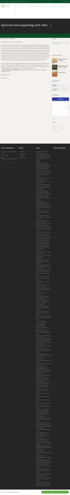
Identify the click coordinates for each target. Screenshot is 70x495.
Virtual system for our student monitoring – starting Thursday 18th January (43, 470)
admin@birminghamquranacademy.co (11, 69)
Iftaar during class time (41, 299)
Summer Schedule (40, 450)
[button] (55, 492)
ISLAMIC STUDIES (40, 304)
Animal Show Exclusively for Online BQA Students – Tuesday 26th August (43, 175)
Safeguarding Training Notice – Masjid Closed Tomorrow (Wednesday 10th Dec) (42, 415)
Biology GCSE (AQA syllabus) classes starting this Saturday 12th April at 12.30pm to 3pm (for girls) (43, 193)
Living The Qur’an (61, 72)
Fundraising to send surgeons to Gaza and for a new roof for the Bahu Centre (43, 262)
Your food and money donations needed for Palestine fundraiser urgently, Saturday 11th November (43, 484)
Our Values (38, 362)
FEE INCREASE (39, 258)
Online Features (39, 358)
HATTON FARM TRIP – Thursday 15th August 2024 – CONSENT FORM (43, 278)
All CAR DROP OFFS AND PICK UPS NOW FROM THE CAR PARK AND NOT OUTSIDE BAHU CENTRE (43, 166)
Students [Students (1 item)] (62, 128)
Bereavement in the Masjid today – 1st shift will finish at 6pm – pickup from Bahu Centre (43, 188)
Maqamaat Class (23, 157)
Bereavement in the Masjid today (43, 184)
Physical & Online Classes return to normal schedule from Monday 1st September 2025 (43, 372)
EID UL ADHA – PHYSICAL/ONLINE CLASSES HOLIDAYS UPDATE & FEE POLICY (43, 229)
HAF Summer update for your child (43, 265)
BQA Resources (39, 201)
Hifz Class (22, 155)
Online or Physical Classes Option (43, 360)
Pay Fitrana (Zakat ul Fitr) (41, 367)
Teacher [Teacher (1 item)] (55, 131)
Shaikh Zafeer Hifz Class (41, 434)
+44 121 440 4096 (5, 155)
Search (68, 43)
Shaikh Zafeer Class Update (42, 432)
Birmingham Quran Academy (42, 196)
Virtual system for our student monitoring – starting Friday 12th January (43, 465)
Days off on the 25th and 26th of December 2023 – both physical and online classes (43, 217)
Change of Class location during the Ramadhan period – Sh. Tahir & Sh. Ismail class (43, 207)
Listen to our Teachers (40, 322)
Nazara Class (22, 153)
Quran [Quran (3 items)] (61, 126)
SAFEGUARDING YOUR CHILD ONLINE (43, 418)
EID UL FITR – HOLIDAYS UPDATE (43, 238)
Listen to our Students (40, 321)
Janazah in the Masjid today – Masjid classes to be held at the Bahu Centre (42, 313)
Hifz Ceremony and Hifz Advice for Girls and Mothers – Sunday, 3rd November (43, 290)
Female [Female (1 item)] (55, 126)
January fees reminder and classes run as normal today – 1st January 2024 (43, 318)
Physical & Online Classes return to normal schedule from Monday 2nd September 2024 (43, 377)
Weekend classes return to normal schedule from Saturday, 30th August (43, 479)
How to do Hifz (39, 294)
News (55, 85)
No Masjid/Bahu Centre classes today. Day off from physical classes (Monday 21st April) (43, 355)
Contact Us (38, 214)
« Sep (53, 118)
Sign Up (67, 1)
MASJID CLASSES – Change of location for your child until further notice (43, 332)
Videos (55, 89)
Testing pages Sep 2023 (41, 455)
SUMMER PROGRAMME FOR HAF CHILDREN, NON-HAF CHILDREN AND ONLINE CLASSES (43, 447)
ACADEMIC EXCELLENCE (41, 163)
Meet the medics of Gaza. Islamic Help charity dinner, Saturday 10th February (43, 350)
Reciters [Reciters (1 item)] (55, 128)
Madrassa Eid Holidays (41, 324)
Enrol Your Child (39, 250)
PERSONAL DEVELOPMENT (42, 368)
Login (64, 1)
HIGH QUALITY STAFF (40, 293)
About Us (38, 161)
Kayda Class (22, 151)
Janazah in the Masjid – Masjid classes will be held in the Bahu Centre (42, 308)
